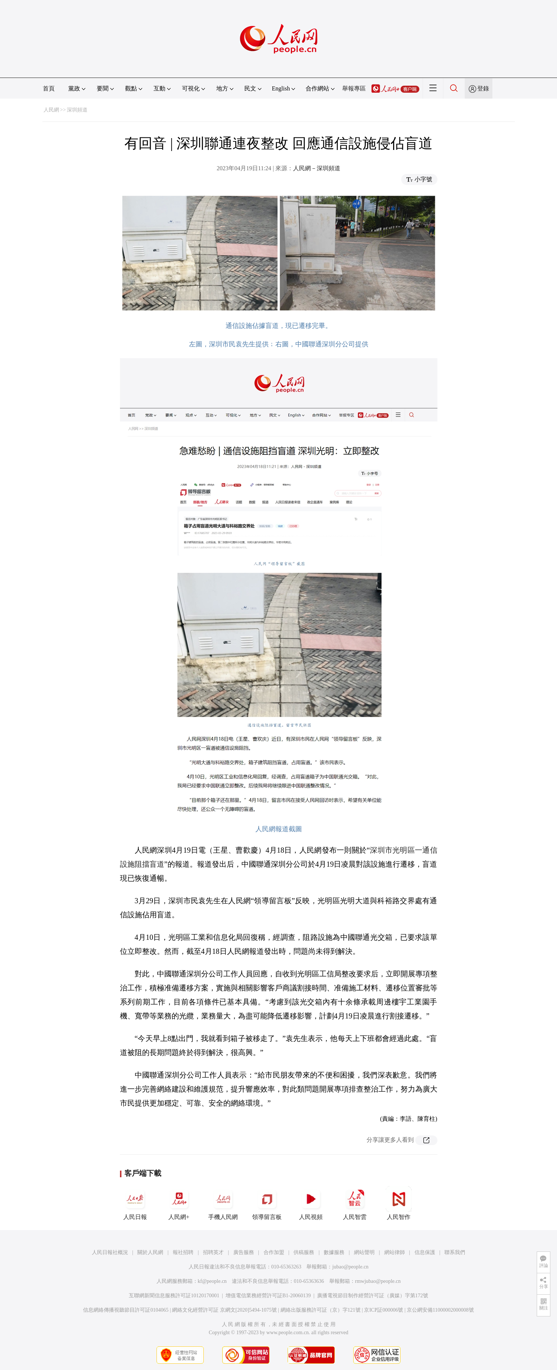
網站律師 (394, 1252)
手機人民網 (223, 1203)
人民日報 (135, 1203)
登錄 (483, 88)
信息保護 (425, 1252)
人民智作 (399, 1203)
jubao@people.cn (350, 1267)
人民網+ (179, 1203)
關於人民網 (150, 1252)
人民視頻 (311, 1203)
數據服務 (334, 1252)
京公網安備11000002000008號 (440, 1310)
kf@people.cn (212, 1281)
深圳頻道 (77, 110)
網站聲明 (364, 1252)
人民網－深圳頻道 (316, 168)
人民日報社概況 (110, 1252)
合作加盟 (274, 1252)
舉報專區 (354, 88)
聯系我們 (454, 1252)
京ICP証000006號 (383, 1310)
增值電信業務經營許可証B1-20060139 (268, 1295)
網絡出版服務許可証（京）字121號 (321, 1310)
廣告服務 (243, 1252)
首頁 (49, 88)
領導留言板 (267, 1203)
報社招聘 (183, 1252)
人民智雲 (355, 1203)
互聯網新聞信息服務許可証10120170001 (174, 1295)
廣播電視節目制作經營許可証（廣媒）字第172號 (372, 1295)
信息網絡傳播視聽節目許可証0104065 (125, 1310)
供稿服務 (303, 1252)
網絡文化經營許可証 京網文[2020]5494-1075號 (224, 1310)
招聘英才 (213, 1252)
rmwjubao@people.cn (378, 1281)
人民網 (51, 110)
